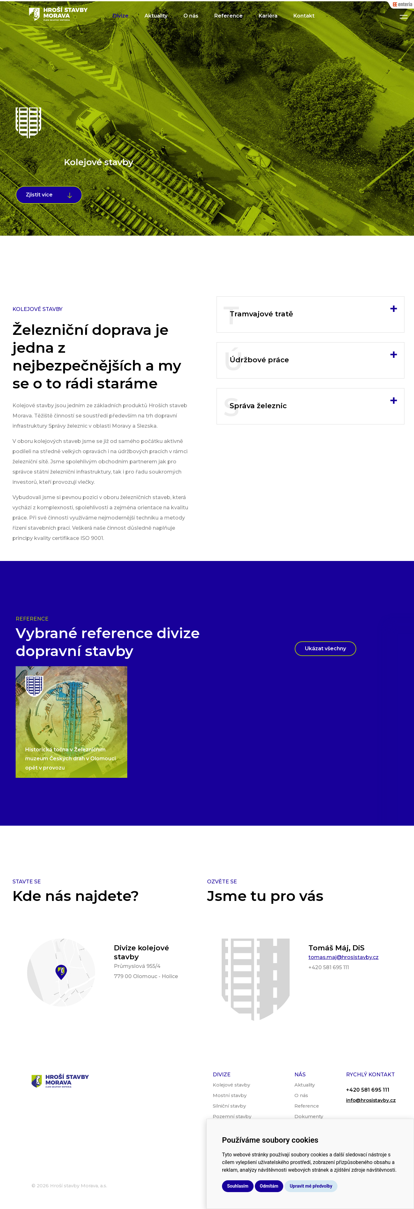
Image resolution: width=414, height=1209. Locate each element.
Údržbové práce (314, 355)
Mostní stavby (230, 1095)
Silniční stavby (229, 1106)
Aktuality (155, 16)
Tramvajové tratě (314, 309)
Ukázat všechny (325, 648)
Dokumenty (308, 1116)
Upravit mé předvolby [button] (311, 1186)
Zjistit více (39, 195)
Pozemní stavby (232, 1116)
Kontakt (303, 16)
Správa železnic (314, 401)
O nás (190, 16)
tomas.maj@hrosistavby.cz (343, 957)
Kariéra (268, 16)
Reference (228, 16)
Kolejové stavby (231, 1085)
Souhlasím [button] (237, 1186)
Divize (121, 16)
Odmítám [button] (269, 1186)
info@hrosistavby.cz (371, 1100)
